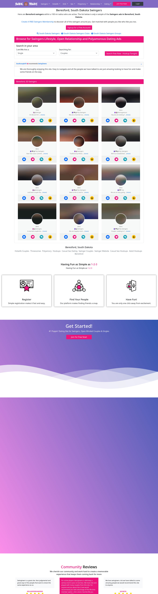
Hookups (57, 251)
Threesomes (35, 251)
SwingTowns (42, 64)
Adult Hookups (135, 251)
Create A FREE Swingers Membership (37, 21)
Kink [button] (65, 4)
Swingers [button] (44, 4)
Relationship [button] (95, 4)
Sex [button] (72, 4)
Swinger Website (101, 251)
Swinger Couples (86, 251)
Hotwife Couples (22, 251)
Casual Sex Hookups (119, 251)
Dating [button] (107, 4)
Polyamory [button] (82, 4)
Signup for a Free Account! (79, 27)
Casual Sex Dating (69, 251)
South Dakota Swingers (48, 33)
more (43, 115)
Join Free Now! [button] (122, 4)
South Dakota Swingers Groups (106, 33)
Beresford (79, 254)
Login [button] (138, 4)
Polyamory (47, 251)
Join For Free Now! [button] (79, 337)
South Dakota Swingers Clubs (75, 33)
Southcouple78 (21, 64)
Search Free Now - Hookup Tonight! (121, 53)
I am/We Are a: (22, 49)
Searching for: (65, 49)
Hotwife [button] (55, 4)
